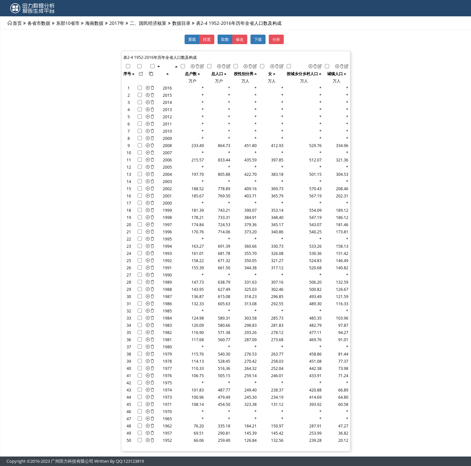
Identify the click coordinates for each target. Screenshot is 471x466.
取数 (225, 39)
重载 (192, 39)
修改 (240, 39)
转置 (207, 39)
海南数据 (94, 23)
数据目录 (181, 23)
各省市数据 (38, 23)
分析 (276, 39)
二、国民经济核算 (148, 23)
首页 (17, 23)
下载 (258, 39)
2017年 (116, 23)
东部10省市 (68, 23)
